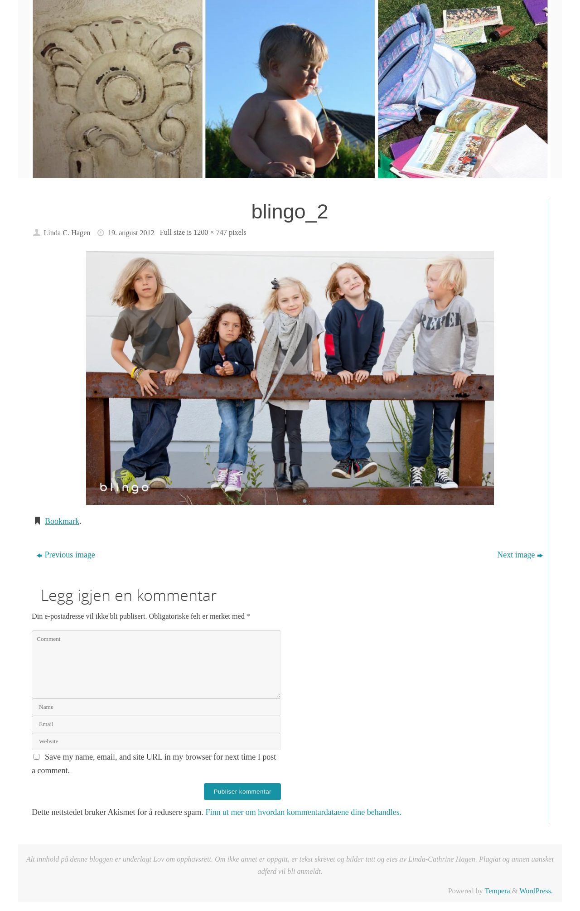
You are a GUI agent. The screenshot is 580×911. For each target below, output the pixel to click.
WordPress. (536, 891)
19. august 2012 (131, 233)
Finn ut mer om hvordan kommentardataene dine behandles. (303, 812)
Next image (519, 554)
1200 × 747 (210, 232)
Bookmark (62, 521)
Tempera (497, 891)
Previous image (66, 554)
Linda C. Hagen (67, 233)
